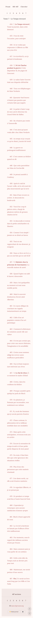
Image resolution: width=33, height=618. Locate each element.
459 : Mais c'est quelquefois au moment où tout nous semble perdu (18, 285)
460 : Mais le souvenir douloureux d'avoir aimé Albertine (16, 297)
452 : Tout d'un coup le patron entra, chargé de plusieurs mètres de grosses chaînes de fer (17, 211)
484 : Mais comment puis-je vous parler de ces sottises (18, 550)
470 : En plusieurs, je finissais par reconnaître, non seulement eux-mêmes (18, 402)
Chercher (24, 7)
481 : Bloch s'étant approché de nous (18, 518)
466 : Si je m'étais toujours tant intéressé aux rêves (18, 365)
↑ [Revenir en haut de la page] (29, 609)
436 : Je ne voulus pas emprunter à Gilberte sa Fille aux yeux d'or (17, 47)
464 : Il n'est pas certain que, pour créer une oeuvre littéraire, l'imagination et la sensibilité (19, 343)
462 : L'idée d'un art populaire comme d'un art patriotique (16, 320)
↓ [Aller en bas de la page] (29, 613)
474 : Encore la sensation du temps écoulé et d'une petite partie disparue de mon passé (18, 446)
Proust (8, 7)
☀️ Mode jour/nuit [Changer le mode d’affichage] (13, 611)
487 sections (16, 594)
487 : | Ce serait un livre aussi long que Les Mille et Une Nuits (18, 581)
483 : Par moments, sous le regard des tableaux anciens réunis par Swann (18, 540)
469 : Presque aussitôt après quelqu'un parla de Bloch (18, 392)
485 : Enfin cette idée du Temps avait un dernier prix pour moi (17, 560)
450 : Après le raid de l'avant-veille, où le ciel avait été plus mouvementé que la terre (19, 186)
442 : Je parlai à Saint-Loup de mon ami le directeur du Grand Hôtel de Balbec (18, 111)
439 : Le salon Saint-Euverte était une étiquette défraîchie (18, 81)
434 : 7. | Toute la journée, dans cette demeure (18, 27)
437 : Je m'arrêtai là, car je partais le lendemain (18, 57)
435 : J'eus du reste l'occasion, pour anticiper (16, 37)
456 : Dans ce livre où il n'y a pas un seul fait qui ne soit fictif (18, 254)
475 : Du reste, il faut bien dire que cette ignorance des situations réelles (17, 458)
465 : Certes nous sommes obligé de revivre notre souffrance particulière (18, 355)
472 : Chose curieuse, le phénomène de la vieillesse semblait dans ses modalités (17, 423)
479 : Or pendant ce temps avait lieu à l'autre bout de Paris (18, 497)
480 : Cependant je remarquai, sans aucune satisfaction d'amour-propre (17, 508)
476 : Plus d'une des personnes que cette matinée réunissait (18, 469)
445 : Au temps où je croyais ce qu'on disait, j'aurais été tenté (19, 140)
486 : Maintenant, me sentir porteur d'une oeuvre (18, 571)
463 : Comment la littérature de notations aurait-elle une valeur (18, 331)
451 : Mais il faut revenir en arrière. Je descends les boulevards (18, 197)
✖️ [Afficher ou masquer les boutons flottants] (23, 611)
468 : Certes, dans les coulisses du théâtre (16, 383)
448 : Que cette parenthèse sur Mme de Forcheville (18, 166)
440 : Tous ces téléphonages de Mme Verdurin (18, 90)
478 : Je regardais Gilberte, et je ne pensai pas (19, 488)
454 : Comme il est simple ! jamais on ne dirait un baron (18, 234)
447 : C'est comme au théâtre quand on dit (19, 157)
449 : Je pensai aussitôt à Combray (17, 175)
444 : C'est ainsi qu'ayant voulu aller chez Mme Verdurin (18, 131)
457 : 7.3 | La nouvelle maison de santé (18, 264)
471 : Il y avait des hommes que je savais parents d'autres (18, 412)
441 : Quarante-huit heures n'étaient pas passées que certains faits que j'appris (18, 100)
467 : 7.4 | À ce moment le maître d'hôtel (18, 374)
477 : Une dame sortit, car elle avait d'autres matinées (17, 479)
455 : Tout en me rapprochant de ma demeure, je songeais (18, 244)
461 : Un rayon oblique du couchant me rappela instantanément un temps (17, 308)
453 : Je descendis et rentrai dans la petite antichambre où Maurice (18, 223)
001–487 (15, 7)
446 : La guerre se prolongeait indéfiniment (16, 149)
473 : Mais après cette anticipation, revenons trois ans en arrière (19, 434)
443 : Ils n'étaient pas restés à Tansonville (18, 122)
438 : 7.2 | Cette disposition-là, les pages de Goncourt (17, 69)
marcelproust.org (17, 606)
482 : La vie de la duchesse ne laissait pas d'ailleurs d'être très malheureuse (18, 528)
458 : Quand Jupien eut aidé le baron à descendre (18, 275)
